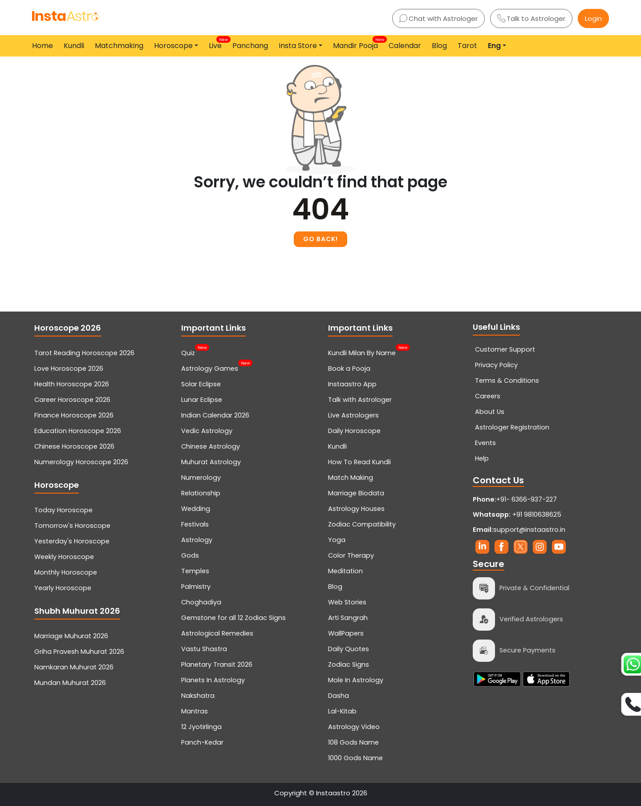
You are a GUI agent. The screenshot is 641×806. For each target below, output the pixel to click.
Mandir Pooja (357, 43)
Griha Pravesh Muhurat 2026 (79, 651)
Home (42, 46)
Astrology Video (354, 726)
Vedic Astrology (206, 430)
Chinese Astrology (210, 446)
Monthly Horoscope (65, 572)
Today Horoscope (63, 510)
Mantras (194, 711)
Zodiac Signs (348, 664)
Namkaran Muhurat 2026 (74, 667)
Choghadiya (201, 602)
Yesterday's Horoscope (72, 541)
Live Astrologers (353, 415)
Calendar (405, 46)
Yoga (336, 539)
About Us (489, 411)
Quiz (188, 352)
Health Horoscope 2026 (71, 384)
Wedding (195, 508)
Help (482, 458)
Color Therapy (351, 555)
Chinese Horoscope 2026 (74, 446)
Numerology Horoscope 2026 (81, 462)
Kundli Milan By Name (362, 352)
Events (485, 442)
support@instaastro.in (529, 529)
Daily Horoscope (354, 430)
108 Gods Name (353, 742)
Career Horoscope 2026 (72, 399)
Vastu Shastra (204, 648)
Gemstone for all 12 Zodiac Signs (233, 617)
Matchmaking (119, 46)
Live (217, 43)
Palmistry (196, 586)
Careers (487, 396)
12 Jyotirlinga (201, 726)
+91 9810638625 (517, 514)
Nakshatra (198, 695)
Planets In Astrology (213, 680)
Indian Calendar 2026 (215, 415)
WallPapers (346, 633)
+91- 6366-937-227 (526, 499)
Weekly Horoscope (64, 556)
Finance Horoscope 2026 (74, 415)
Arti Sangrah (348, 617)
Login (593, 18)
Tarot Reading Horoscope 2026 (84, 352)
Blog (439, 46)
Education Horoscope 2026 (77, 430)
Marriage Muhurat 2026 (71, 636)
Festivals (195, 524)
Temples (195, 571)
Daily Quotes (348, 648)
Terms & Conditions (507, 380)
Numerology (201, 477)
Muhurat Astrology (211, 462)
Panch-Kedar (202, 742)
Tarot (467, 46)
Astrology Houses (356, 508)
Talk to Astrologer (531, 18)
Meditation (345, 571)
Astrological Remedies (217, 633)
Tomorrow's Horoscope (72, 525)
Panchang (250, 46)
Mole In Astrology (355, 680)
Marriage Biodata (356, 493)
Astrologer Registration (512, 427)
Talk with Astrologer (360, 399)
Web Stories (347, 602)
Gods (190, 555)
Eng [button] (494, 46)
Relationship (200, 493)
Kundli (74, 46)
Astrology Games (209, 367)
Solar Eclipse (201, 384)
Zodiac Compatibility (362, 524)
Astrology (196, 539)
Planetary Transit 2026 (216, 664)
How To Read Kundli (359, 462)
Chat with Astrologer (438, 18)
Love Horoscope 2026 (68, 368)
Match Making (350, 477)
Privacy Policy (496, 364)
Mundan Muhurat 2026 (70, 682)
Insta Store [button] (298, 46)
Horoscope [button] (173, 46)
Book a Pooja (349, 368)
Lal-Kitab (342, 711)
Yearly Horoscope (62, 587)
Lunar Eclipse (201, 399)
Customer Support (505, 349)
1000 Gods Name (355, 757)
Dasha (338, 695)
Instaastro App (352, 384)
